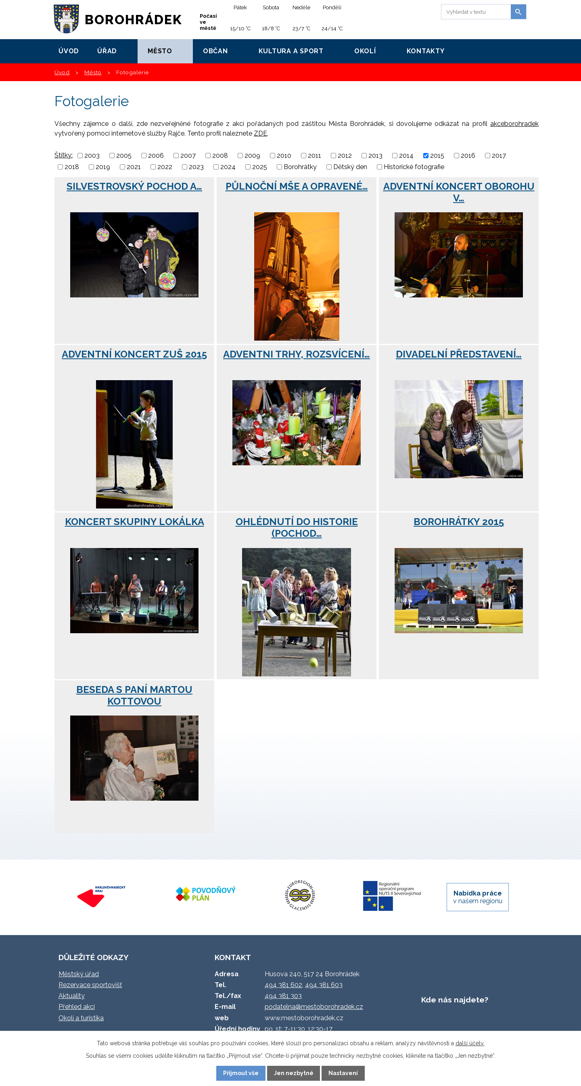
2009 (252, 155)
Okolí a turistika (81, 1018)
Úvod (69, 51)
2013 (375, 155)
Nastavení (343, 1073)
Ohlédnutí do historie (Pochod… (297, 527)
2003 (92, 155)
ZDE (260, 133)
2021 (134, 167)
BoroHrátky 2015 (459, 521)
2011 (314, 155)
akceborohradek (514, 124)
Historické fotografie (414, 167)
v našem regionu (477, 897)
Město (160, 51)
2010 (284, 155)
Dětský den (350, 167)
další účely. (470, 1043)
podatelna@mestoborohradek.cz (314, 1007)
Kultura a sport (291, 51)
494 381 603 (324, 985)
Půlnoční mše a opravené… (297, 186)
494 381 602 (283, 985)
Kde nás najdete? (454, 999)
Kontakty (426, 51)
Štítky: (63, 155)
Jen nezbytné (293, 1073)
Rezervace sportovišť (90, 985)
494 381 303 (283, 996)
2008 (220, 155)
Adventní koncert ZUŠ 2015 (134, 354)
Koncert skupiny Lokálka (134, 521)
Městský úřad (79, 974)
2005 (124, 155)
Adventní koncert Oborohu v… (459, 192)
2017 (499, 155)
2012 (345, 155)
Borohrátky (300, 167)
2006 (156, 155)
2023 (196, 167)
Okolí (365, 51)
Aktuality (72, 996)
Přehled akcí (77, 1007)
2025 (259, 167)
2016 (468, 155)
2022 (164, 167)
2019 (103, 167)
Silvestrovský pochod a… (134, 186)
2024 (228, 167)
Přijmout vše (241, 1073)
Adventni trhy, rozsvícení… (296, 354)
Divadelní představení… (459, 354)
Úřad (107, 51)
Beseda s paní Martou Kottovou (134, 695)
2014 (406, 155)
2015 (437, 155)
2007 (188, 155)
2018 (72, 167)
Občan (215, 51)
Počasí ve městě (208, 22)
